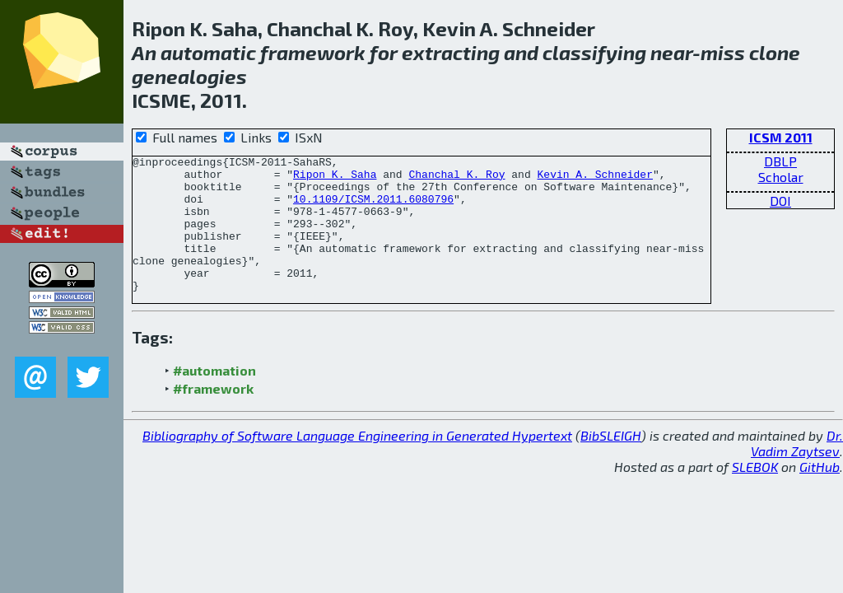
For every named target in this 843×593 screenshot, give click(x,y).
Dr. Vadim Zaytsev (797, 470)
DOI (780, 200)
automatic (208, 52)
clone (774, 52)
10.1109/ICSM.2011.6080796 (373, 208)
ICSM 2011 (781, 137)
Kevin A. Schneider (594, 178)
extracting (451, 52)
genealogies (189, 76)
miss (723, 52)
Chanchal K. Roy (456, 178)
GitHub (819, 494)
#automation (214, 397)
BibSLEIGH (610, 462)
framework (313, 52)
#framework (213, 415)
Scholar (780, 176)
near (671, 52)
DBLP (780, 161)
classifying (594, 52)
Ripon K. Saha (334, 178)
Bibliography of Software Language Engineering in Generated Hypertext (357, 462)
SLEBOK (755, 494)
